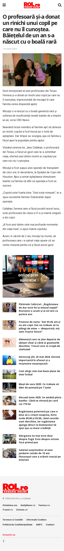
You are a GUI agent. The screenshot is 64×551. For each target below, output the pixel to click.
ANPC (39, 524)
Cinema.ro (21, 509)
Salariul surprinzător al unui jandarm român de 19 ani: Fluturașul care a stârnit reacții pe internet (40, 455)
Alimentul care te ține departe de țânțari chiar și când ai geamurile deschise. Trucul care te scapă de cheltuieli (39, 344)
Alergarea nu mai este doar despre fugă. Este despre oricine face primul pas (39, 439)
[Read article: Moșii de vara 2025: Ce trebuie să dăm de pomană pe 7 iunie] (9, 387)
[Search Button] (59, 5)
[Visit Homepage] (32, 5)
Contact (27, 498)
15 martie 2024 (10, 49)
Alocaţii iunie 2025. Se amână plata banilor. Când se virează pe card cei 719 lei (40, 401)
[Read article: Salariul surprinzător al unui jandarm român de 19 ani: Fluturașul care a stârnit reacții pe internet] (9, 453)
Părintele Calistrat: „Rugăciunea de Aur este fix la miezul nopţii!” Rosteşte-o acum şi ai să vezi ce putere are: (38, 309)
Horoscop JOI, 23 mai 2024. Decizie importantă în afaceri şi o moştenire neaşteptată (39, 360)
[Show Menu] (4, 5)
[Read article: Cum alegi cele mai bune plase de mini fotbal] (9, 374)
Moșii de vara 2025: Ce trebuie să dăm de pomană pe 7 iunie (39, 385)
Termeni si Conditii (13, 519)
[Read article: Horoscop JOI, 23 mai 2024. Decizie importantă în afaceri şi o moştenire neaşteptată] (9, 360)
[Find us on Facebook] (3, 541)
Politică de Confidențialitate (17, 524)
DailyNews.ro (28, 505)
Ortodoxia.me (10, 505)
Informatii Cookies (36, 519)
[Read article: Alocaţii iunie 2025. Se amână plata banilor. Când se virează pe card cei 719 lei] (9, 400)
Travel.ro (8, 509)
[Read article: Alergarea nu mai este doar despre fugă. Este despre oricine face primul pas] (9, 439)
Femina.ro (44, 505)
